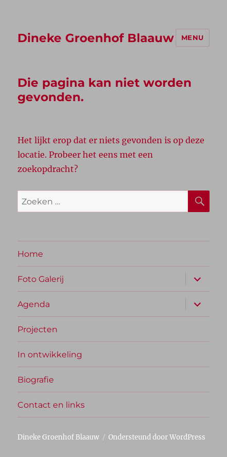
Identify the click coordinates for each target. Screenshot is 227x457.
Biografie (35, 380)
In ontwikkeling (49, 354)
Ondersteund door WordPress (156, 437)
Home (30, 254)
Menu (192, 37)
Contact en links (51, 405)
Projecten (37, 329)
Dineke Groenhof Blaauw (95, 38)
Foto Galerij (40, 279)
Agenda (33, 304)
